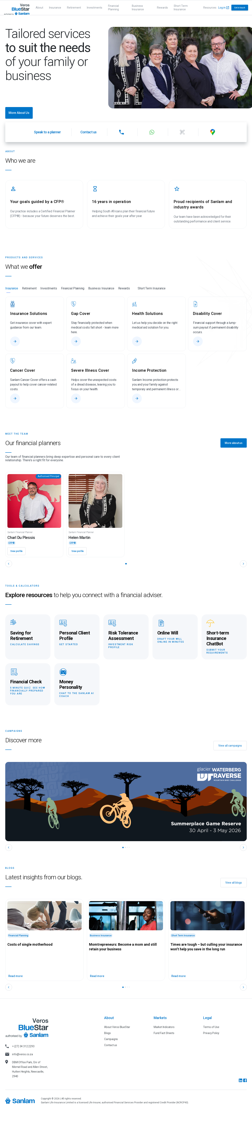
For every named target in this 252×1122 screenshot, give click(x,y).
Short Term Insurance (181, 7)
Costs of (30, 944)
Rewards (162, 7)
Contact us (88, 132)
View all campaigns (230, 745)
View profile (16, 551)
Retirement (74, 7)
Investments (94, 7)
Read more (15, 976)
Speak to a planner (47, 132)
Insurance (55, 7)
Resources (209, 7)
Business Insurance (138, 7)
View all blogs (233, 882)
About (39, 7)
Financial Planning (113, 7)
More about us (233, 443)
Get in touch (239, 8)
